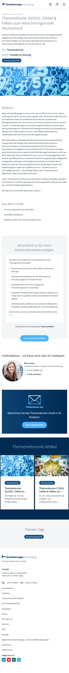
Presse (5, 614)
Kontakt (5, 634)
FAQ (3, 629)
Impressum (6, 644)
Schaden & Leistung (20, 54)
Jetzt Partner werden (34, 338)
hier (11, 315)
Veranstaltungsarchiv (11, 603)
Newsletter (6, 609)
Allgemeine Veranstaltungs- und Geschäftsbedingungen (25, 639)
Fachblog (6, 593)
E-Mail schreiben (32, 374)
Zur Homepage (18, 4)
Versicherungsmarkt (12, 60)
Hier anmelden (47, 326)
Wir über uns (7, 619)
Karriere (5, 624)
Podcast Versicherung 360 (13, 598)
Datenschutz (7, 649)
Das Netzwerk (7, 588)
